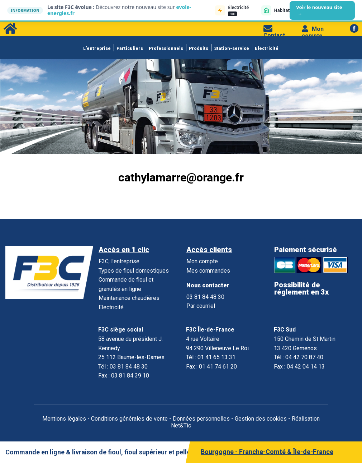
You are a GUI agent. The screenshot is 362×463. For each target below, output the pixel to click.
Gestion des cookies (261, 418)
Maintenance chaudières (129, 298)
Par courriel (200, 305)
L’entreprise (97, 48)
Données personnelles (201, 418)
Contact (274, 32)
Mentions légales (64, 418)
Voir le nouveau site (319, 10)
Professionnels (166, 48)
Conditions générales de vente (129, 418)
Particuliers (129, 48)
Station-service (231, 48)
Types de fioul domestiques (134, 270)
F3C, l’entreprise (119, 261)
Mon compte (313, 32)
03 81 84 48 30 (205, 296)
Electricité (266, 48)
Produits (198, 48)
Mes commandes (208, 270)
